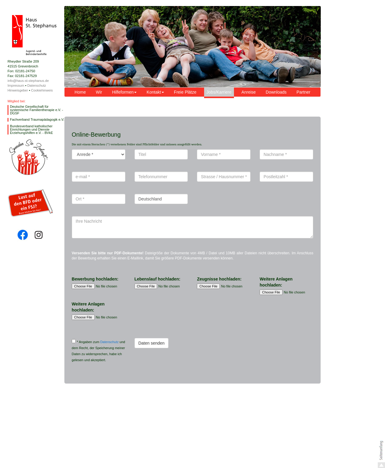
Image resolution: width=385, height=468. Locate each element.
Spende (28, 157)
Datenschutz (36, 85)
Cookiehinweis (42, 90)
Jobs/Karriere (219, 92)
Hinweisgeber (18, 90)
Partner (304, 92)
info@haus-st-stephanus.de (28, 80)
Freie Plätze (185, 92)
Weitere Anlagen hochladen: (276, 282)
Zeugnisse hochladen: (219, 279)
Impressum (16, 85)
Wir (99, 92)
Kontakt (155, 92)
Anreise (248, 92)
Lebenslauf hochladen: (157, 279)
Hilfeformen (124, 92)
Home (80, 92)
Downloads (276, 92)
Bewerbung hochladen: (95, 279)
